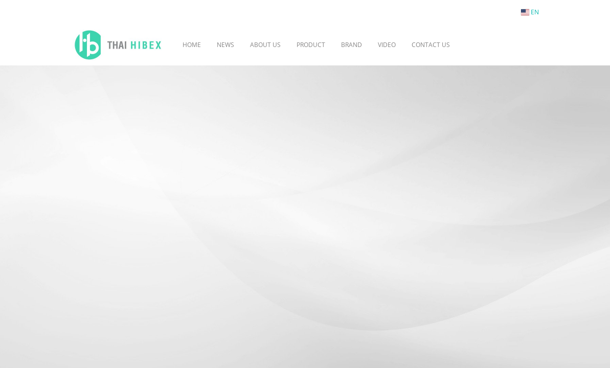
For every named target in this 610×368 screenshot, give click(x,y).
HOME (192, 44)
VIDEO (387, 44)
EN (530, 12)
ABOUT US (265, 44)
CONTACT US (431, 44)
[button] (473, 45)
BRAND (351, 44)
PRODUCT (311, 44)
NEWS (225, 44)
